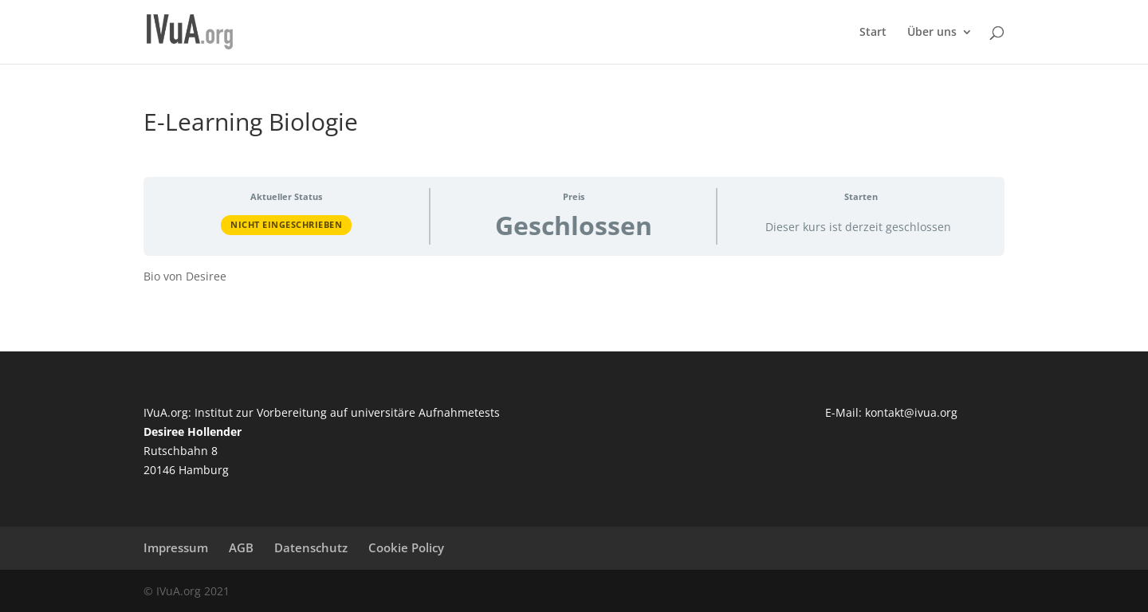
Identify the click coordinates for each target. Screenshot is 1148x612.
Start (873, 32)
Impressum (176, 547)
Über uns (932, 32)
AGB (241, 547)
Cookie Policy (406, 547)
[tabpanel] (574, 276)
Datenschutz (311, 547)
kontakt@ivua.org (911, 412)
